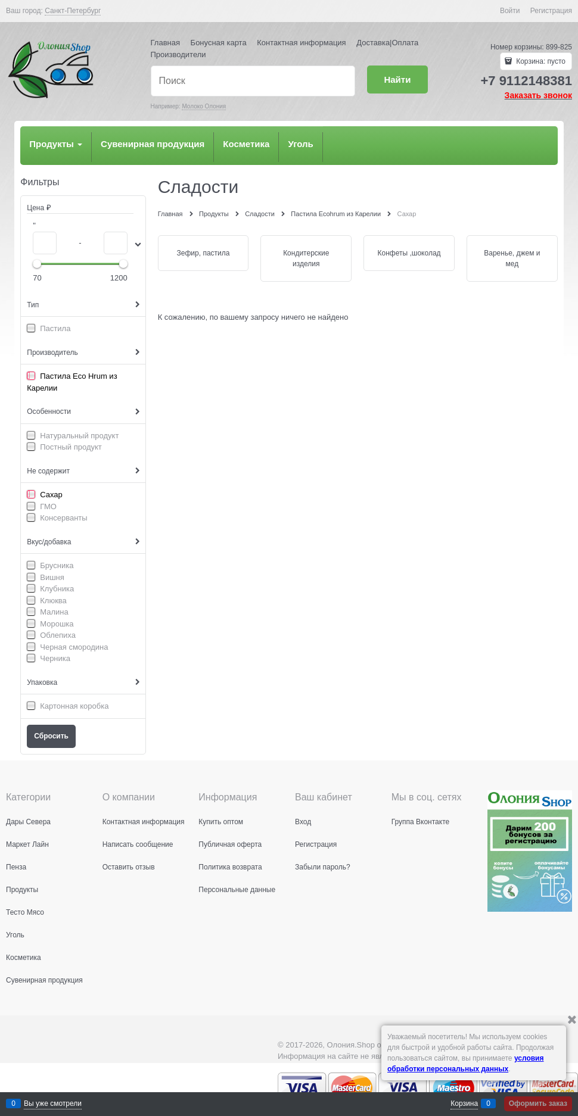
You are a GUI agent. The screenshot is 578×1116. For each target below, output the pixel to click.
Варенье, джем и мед (512, 258)
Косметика (246, 144)
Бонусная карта (219, 42)
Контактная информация (301, 42)
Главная (165, 42)
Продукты (55, 144)
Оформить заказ (538, 1103)
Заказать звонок (538, 95)
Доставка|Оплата (387, 42)
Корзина (464, 1103)
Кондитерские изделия (306, 258)
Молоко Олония (204, 106)
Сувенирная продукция (152, 144)
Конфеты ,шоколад (409, 253)
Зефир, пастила (203, 253)
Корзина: (539, 61)
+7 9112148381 (526, 80)
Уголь (300, 144)
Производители (178, 54)
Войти (510, 11)
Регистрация (551, 11)
